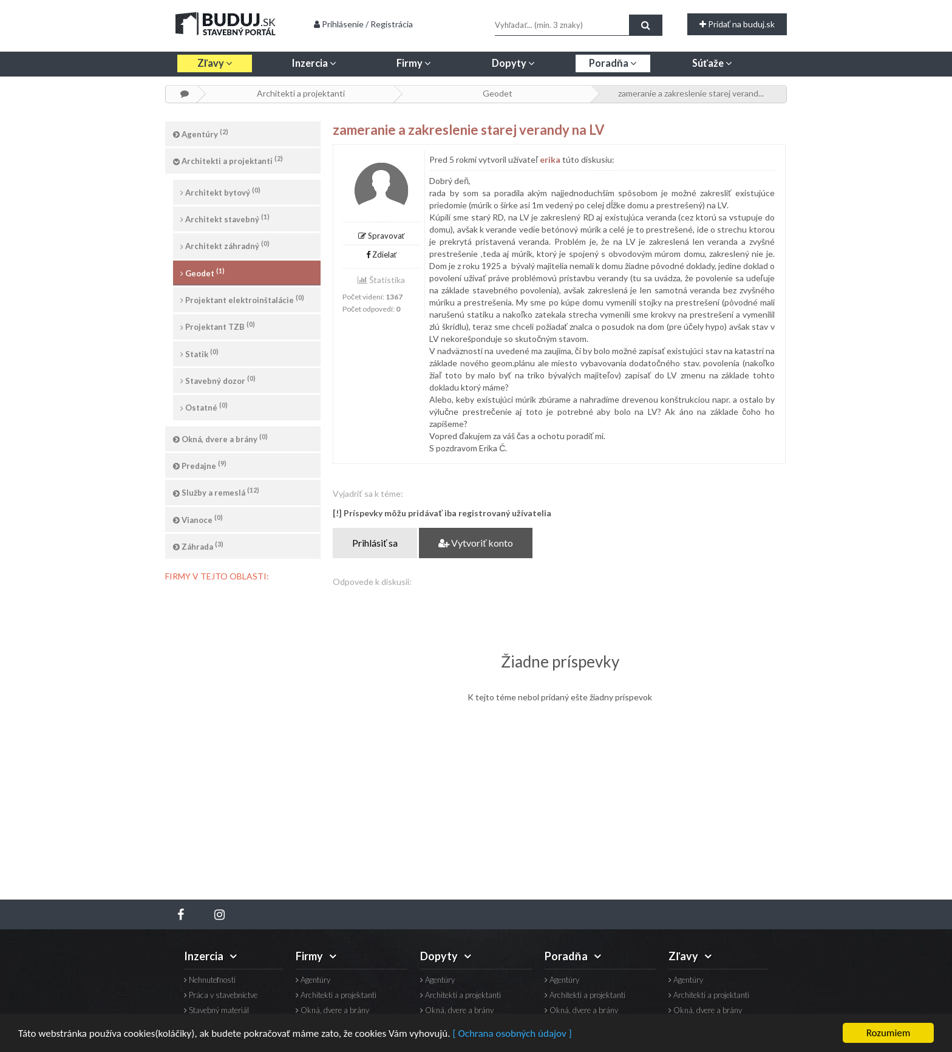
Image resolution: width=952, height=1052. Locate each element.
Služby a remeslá (216, 491)
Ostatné (204, 406)
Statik (199, 353)
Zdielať (381, 254)
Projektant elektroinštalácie (242, 299)
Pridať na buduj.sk (737, 24)
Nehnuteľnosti (210, 980)
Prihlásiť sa (375, 542)
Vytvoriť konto (475, 542)
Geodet (497, 93)
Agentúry (200, 133)
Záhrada (198, 546)
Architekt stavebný (225, 218)
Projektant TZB (217, 326)
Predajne (199, 465)
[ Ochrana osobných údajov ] (511, 1033)
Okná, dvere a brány (220, 438)
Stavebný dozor (218, 380)
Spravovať (381, 236)
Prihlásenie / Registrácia (363, 24)
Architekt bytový (220, 191)
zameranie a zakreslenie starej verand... (691, 93)
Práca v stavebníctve (220, 995)
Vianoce (198, 519)
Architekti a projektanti (301, 93)
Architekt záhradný (225, 245)
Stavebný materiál (216, 1010)
